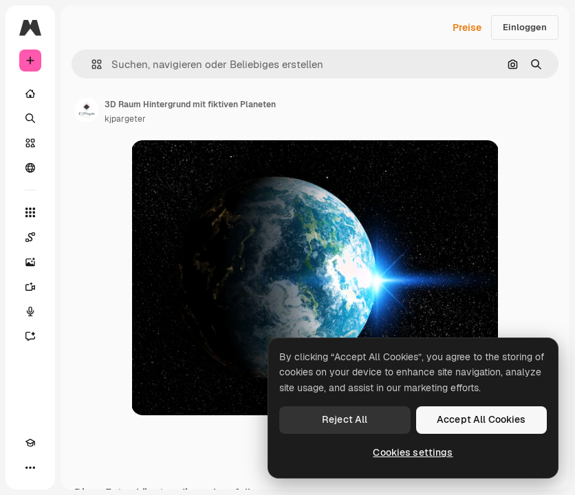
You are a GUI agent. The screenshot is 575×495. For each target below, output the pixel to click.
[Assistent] (30, 336)
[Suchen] (30, 118)
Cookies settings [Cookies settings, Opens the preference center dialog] (413, 452)
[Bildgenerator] (30, 262)
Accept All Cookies (481, 419)
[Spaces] (30, 237)
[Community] (30, 168)
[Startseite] (30, 93)
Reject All (344, 419)
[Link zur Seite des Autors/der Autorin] (86, 110)
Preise (467, 27)
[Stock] (30, 143)
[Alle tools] (30, 212)
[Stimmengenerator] (30, 311)
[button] (91, 64)
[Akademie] (30, 443)
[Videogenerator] (30, 287)
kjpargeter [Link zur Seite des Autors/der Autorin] (125, 118)
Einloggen (525, 27)
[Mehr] (30, 467)
